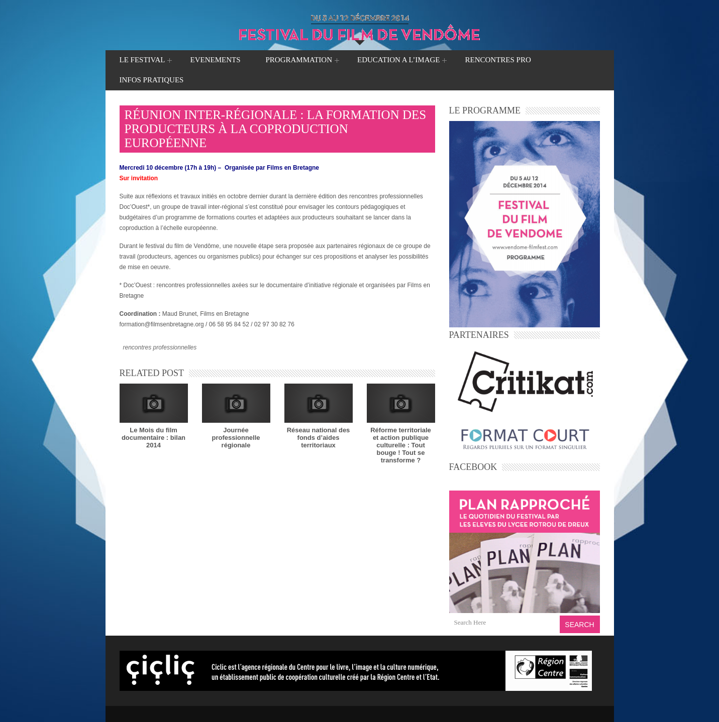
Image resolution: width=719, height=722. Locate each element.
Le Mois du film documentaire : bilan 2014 (153, 437)
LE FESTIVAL (142, 61)
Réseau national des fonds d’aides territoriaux (318, 437)
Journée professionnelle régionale (236, 437)
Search (579, 625)
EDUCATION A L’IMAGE (398, 61)
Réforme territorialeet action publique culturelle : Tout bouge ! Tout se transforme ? (400, 445)
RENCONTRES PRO (498, 60)
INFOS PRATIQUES (152, 80)
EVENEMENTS (215, 60)
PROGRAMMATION (298, 61)
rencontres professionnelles (160, 347)
